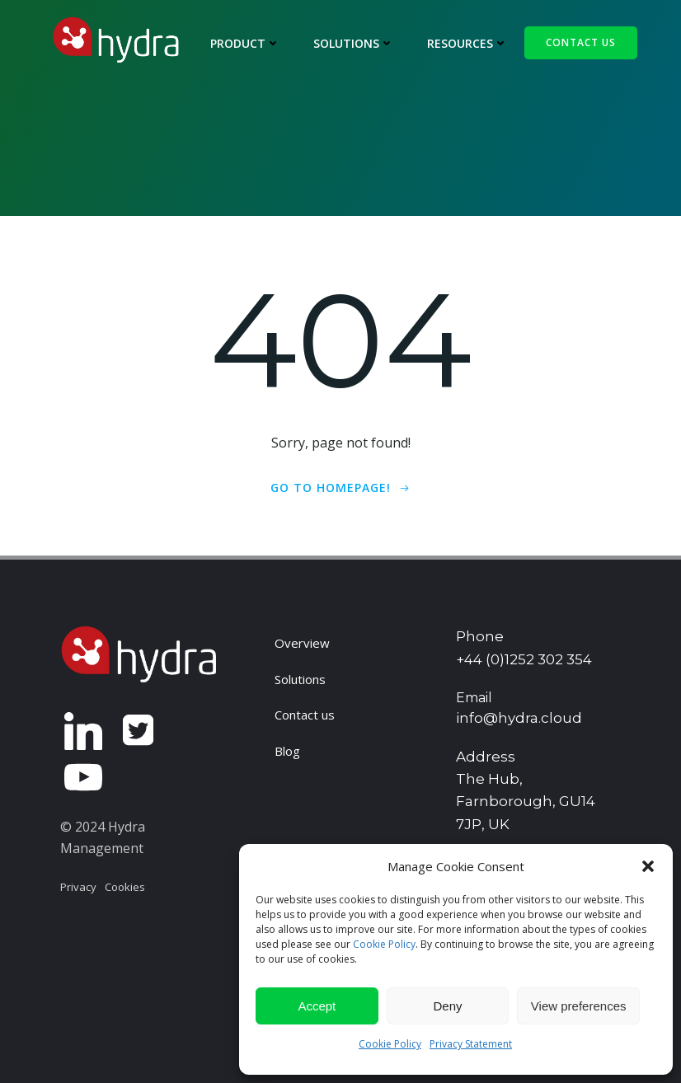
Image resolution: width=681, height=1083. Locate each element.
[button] (648, 866)
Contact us (305, 714)
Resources (467, 43)
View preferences (579, 1006)
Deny (447, 1006)
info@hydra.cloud (519, 718)
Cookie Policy (384, 944)
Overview (302, 643)
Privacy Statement (471, 1044)
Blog (287, 751)
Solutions (353, 43)
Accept (317, 1006)
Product (245, 43)
